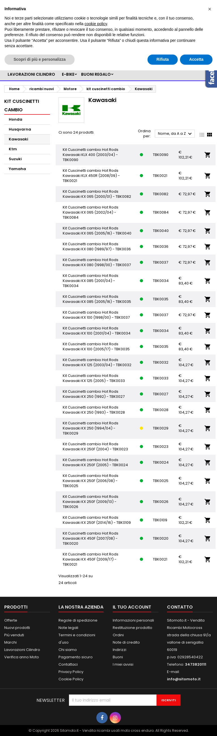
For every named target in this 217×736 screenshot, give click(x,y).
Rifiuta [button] (163, 59)
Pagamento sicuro (75, 657)
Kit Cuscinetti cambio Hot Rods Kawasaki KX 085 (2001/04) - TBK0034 (90, 280)
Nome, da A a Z (175, 134)
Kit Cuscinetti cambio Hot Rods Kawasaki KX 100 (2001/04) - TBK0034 (97, 330)
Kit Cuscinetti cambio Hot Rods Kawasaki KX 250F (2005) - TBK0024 (95, 462)
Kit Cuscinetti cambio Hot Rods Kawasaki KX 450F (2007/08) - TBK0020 (90, 538)
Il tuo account (132, 607)
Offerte (10, 620)
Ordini (118, 635)
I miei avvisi (123, 664)
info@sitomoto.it (184, 679)
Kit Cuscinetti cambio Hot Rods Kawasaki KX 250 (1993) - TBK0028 (94, 410)
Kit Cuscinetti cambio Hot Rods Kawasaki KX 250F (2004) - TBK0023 (95, 446)
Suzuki (15, 159)
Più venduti (14, 635)
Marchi (10, 642)
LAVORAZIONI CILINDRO (31, 74)
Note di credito (126, 642)
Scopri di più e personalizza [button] (40, 59)
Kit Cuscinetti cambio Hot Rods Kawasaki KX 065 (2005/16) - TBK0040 (97, 230)
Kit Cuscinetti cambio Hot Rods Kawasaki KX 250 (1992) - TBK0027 (94, 394)
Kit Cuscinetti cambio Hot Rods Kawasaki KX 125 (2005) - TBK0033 (94, 378)
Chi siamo (67, 649)
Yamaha (17, 168)
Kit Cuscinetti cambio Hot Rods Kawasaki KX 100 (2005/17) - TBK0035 (96, 346)
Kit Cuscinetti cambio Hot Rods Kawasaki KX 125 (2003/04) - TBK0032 (97, 362)
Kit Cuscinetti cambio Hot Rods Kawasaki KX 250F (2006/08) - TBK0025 (90, 481)
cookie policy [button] (95, 23)
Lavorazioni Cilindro (22, 649)
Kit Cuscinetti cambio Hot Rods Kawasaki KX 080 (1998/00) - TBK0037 (97, 262)
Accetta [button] (196, 59)
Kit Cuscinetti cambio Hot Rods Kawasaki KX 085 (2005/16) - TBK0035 (97, 299)
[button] (209, 9)
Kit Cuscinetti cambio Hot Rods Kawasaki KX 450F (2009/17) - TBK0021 (90, 559)
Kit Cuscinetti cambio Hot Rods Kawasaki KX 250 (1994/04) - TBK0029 (90, 428)
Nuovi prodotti (17, 627)
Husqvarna (20, 129)
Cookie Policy (70, 679)
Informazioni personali (133, 620)
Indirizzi (119, 649)
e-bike (68, 74)
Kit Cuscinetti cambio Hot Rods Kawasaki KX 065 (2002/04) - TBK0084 (90, 212)
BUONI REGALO (96, 74)
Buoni (118, 657)
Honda (15, 119)
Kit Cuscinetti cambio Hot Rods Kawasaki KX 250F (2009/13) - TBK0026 (90, 501)
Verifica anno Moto (21, 657)
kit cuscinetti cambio (21, 105)
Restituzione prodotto (132, 627)
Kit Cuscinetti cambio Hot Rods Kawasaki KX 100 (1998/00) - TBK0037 (96, 315)
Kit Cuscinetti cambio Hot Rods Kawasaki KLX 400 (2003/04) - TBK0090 (90, 154)
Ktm (13, 149)
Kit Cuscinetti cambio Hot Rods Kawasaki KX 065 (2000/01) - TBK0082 (97, 194)
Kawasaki (18, 139)
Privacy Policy (70, 671)
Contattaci (68, 664)
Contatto (180, 607)
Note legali (68, 627)
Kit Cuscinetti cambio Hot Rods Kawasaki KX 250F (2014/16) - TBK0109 (97, 520)
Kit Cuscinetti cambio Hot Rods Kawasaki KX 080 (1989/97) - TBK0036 (97, 246)
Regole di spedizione (77, 620)
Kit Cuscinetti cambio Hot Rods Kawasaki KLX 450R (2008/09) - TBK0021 (91, 175)
